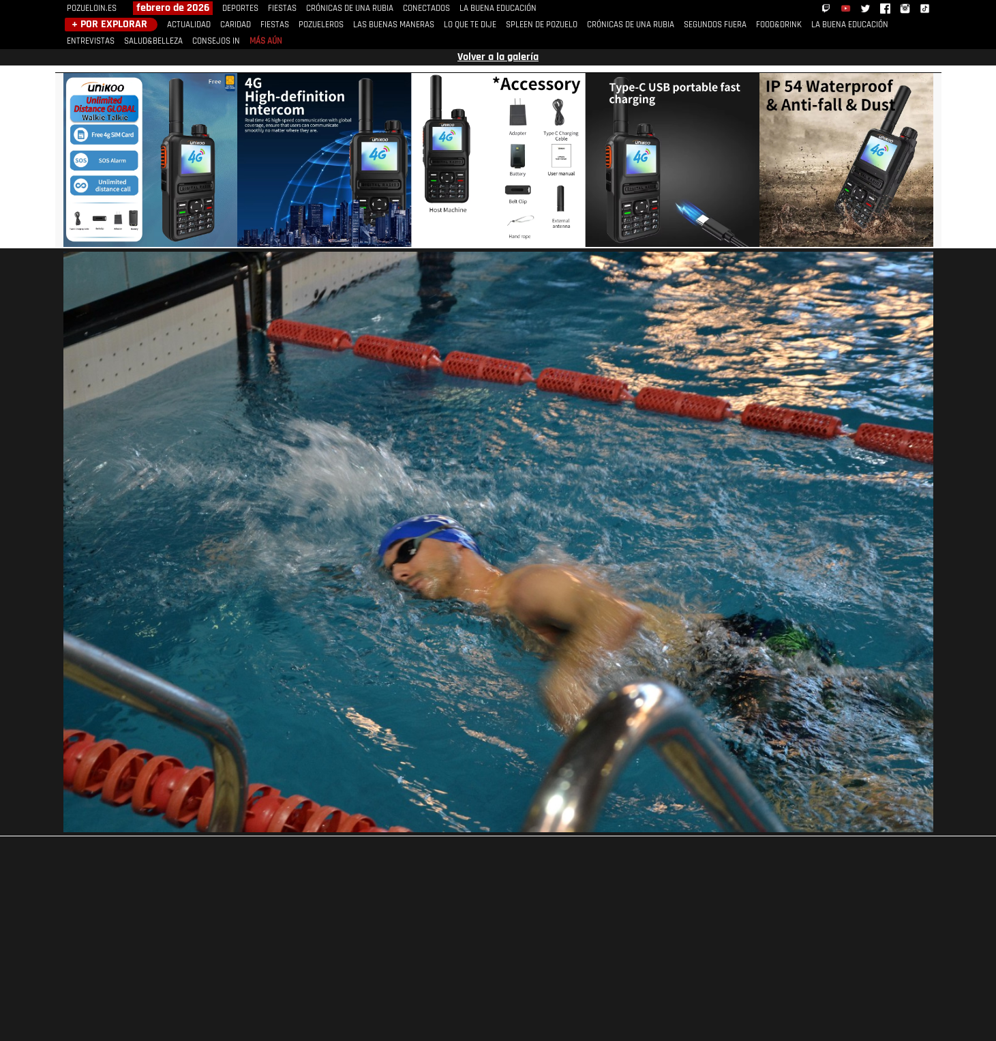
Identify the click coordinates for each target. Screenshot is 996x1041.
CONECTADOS (426, 8)
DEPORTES (240, 8)
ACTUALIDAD (189, 24)
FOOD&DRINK (779, 24)
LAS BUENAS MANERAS (393, 24)
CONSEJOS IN (216, 41)
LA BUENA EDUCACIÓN (498, 8)
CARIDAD (235, 24)
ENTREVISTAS (91, 41)
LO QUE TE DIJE (470, 24)
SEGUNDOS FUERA (715, 24)
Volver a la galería (498, 57)
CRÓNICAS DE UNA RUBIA (349, 8)
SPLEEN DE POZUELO (541, 24)
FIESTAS (282, 8)
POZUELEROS (321, 24)
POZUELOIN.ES (92, 8)
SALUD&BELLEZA (153, 41)
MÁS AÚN (266, 41)
